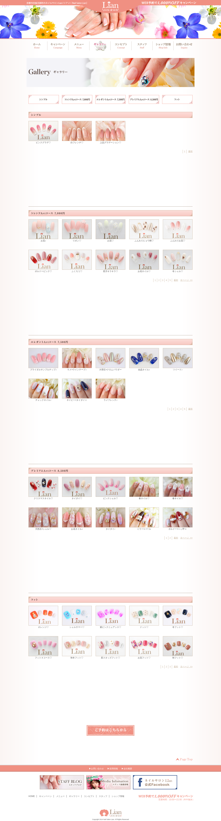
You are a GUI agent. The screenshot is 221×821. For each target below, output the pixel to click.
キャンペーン (57, 46)
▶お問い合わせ (96, 768)
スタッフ (141, 46)
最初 (190, 151)
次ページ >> (186, 280)
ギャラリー (99, 46)
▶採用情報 (112, 768)
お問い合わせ (183, 46)
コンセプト (120, 46)
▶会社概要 (126, 768)
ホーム (37, 46)
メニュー (78, 46)
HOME (31, 796)
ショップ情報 (162, 46)
